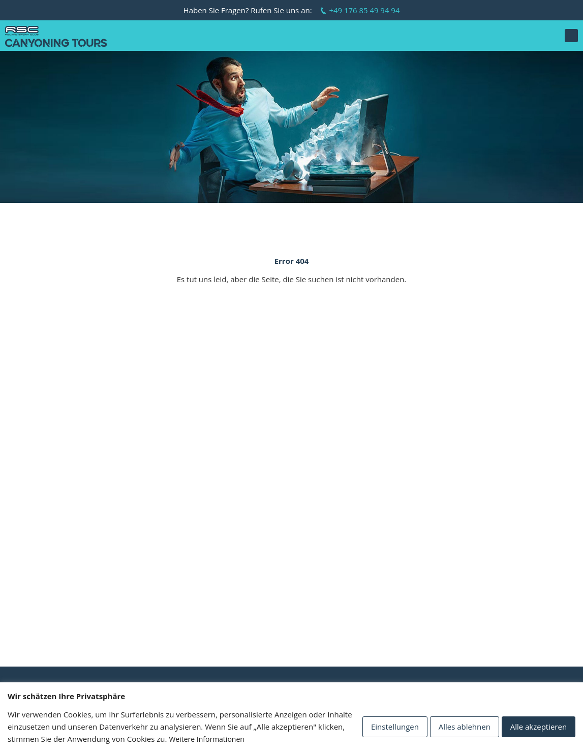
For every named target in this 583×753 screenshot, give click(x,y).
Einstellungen (394, 726)
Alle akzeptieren (538, 726)
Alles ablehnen (464, 726)
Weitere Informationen (206, 739)
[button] (571, 35)
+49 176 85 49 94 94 (364, 10)
